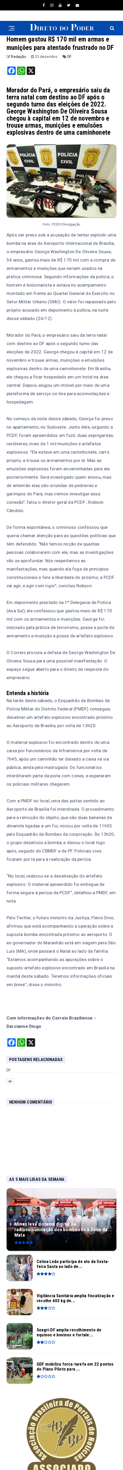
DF (69, 57)
